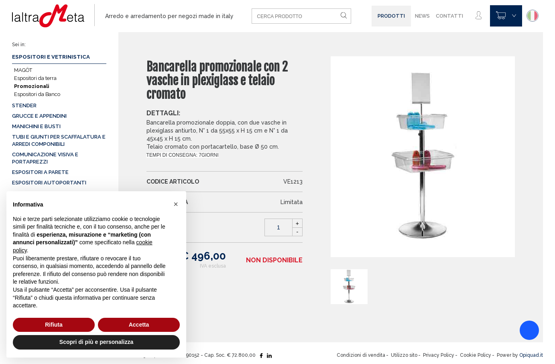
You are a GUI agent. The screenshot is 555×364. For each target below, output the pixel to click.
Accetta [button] (139, 324)
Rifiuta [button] (54, 324)
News (422, 16)
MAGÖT (23, 70)
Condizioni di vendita (361, 355)
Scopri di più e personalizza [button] (96, 342)
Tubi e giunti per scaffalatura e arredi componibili (59, 140)
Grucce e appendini (39, 116)
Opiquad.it (531, 355)
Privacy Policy (438, 355)
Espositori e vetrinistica (51, 57)
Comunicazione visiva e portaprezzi (45, 158)
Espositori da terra (35, 78)
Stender (24, 105)
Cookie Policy (475, 355)
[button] (175, 204)
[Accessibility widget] (529, 330)
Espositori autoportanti (49, 183)
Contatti (449, 16)
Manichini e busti (36, 126)
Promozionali (31, 86)
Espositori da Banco (37, 94)
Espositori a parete (40, 172)
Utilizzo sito (404, 355)
